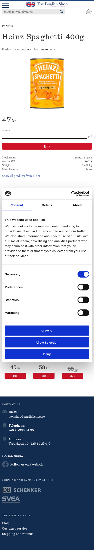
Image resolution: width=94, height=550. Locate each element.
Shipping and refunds (17, 533)
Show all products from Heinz (21, 176)
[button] (5, 5)
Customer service (14, 528)
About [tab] (77, 205)
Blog (5, 523)
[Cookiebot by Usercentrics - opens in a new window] (71, 193)
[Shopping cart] (88, 11)
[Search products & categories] (29, 11)
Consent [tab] (17, 205)
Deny (47, 354)
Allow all (47, 330)
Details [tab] (47, 205)
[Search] (61, 11)
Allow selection (47, 342)
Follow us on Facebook (22, 464)
